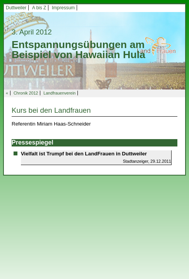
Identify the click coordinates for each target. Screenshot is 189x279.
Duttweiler (16, 7)
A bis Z (39, 7)
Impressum (63, 7)
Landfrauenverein (59, 93)
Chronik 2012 (26, 93)
